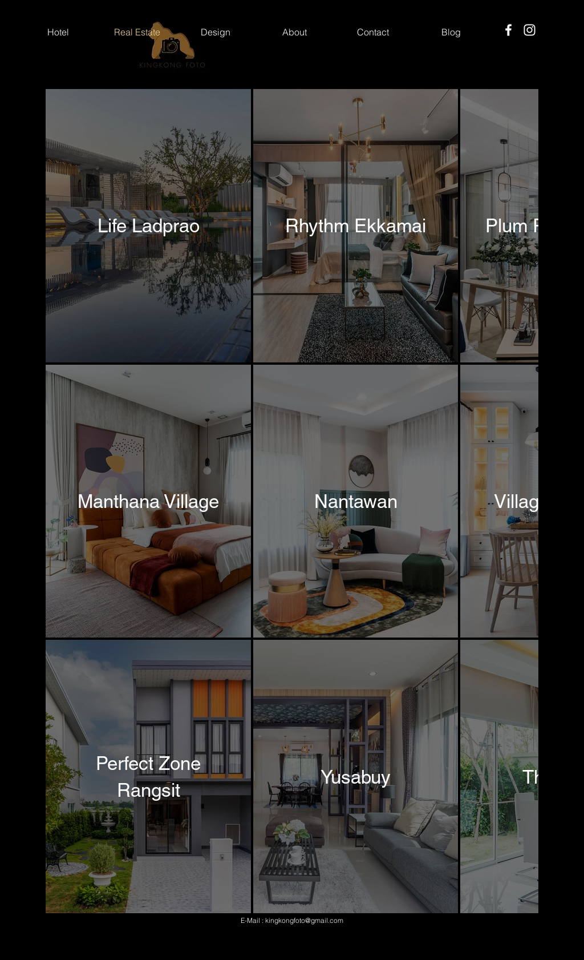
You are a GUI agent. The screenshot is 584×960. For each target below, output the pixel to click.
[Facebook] (508, 30)
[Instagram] (529, 30)
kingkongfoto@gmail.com (304, 920)
